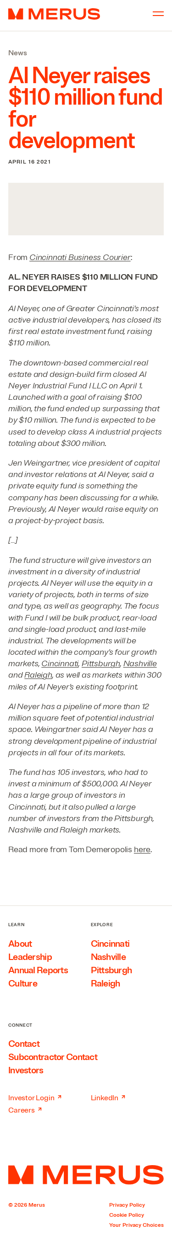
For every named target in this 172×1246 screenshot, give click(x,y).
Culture (22, 983)
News (17, 53)
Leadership (30, 957)
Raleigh (38, 675)
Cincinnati (59, 663)
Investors (26, 1070)
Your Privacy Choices (136, 1225)
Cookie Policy (126, 1215)
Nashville (140, 663)
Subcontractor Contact (52, 1057)
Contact (23, 1044)
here (142, 849)
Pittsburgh (101, 663)
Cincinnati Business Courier (80, 257)
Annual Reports (38, 970)
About (20, 943)
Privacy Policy (127, 1205)
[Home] (86, 1175)
